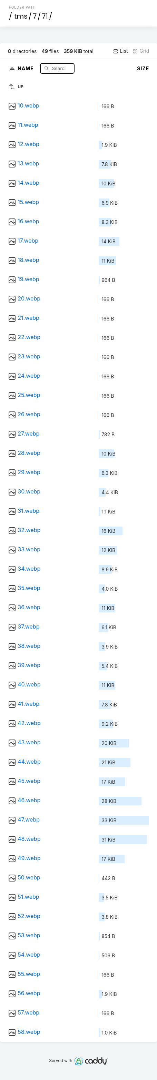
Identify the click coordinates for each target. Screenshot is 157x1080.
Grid (141, 51)
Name (26, 68)
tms (20, 16)
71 (45, 16)
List (120, 51)
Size (143, 68)
